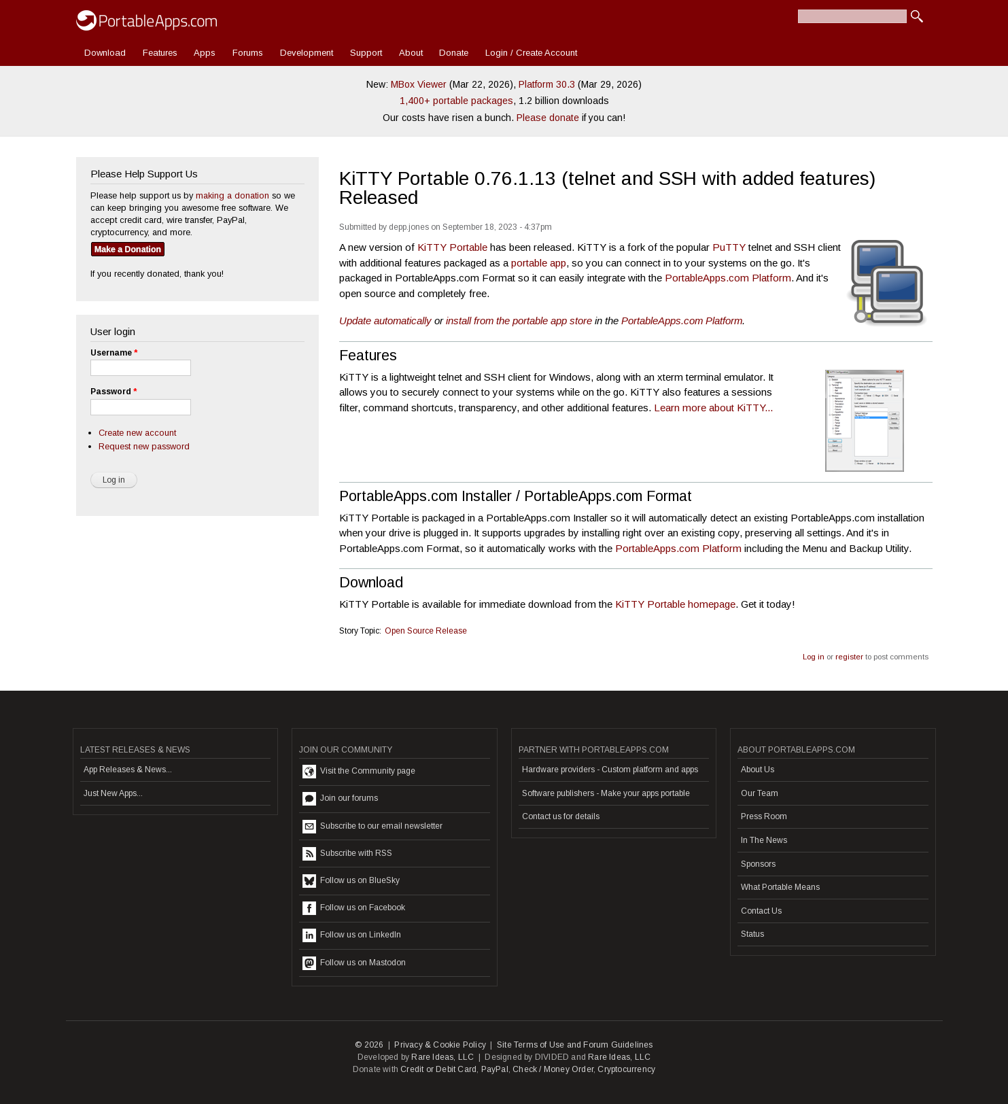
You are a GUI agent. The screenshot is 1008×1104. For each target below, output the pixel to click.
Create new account (137, 433)
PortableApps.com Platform (728, 277)
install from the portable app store (519, 320)
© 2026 (369, 1045)
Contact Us (761, 911)
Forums (247, 53)
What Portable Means (780, 887)
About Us (757, 769)
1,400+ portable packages (456, 100)
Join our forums (340, 799)
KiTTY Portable (452, 247)
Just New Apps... (113, 793)
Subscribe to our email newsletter (372, 826)
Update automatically (385, 320)
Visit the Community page (358, 771)
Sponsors (758, 864)
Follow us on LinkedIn (351, 935)
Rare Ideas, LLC (442, 1057)
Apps (204, 53)
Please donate (548, 117)
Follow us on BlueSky (351, 881)
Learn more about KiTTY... (713, 407)
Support (366, 53)
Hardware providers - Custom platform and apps (610, 769)
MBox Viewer (419, 84)
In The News (764, 840)
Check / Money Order (552, 1069)
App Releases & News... (128, 769)
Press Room (764, 816)
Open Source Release (426, 631)
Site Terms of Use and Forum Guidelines (575, 1045)
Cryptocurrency (626, 1069)
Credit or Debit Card (438, 1069)
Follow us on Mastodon (354, 963)
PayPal (494, 1069)
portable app (538, 263)
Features (160, 53)
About (411, 53)
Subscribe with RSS (347, 854)
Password (113, 391)
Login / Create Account (531, 53)
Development (306, 53)
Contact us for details (560, 816)
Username (113, 353)
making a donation (232, 195)
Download (105, 53)
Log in (813, 657)
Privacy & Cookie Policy (440, 1045)
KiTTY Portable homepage (675, 604)
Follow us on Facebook (353, 908)
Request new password (144, 446)
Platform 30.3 (547, 84)
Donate (453, 53)
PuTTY (729, 247)
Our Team (759, 793)
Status (752, 934)
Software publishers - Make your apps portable (606, 793)
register (849, 657)
